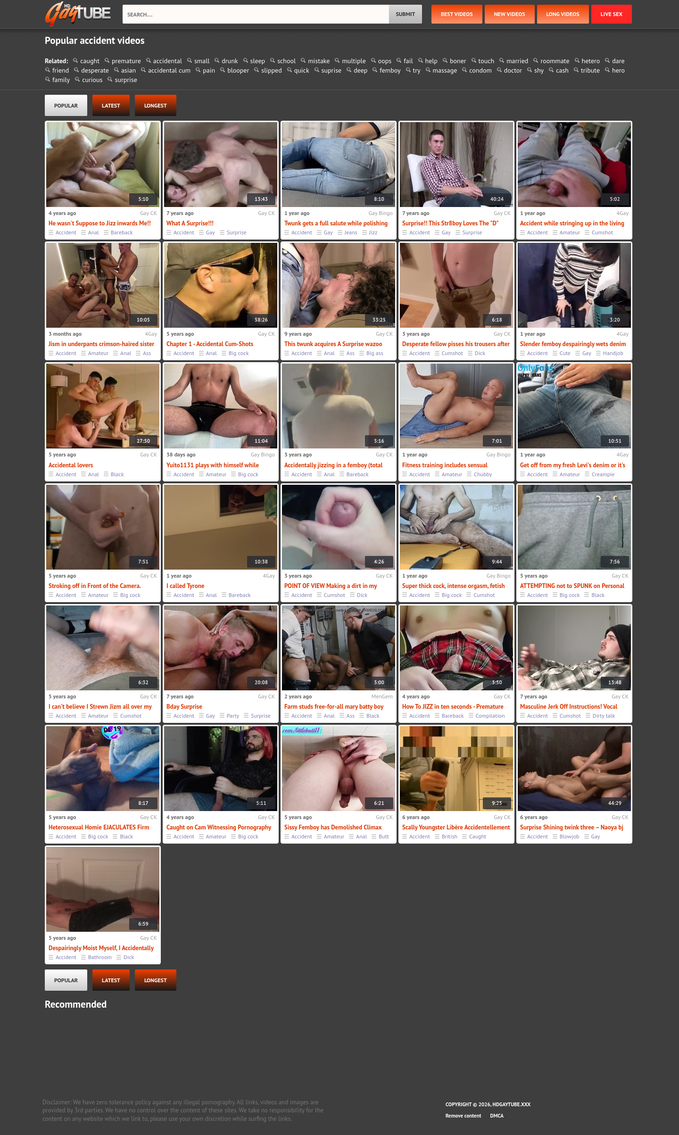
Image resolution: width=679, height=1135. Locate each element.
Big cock (239, 352)
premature (126, 61)
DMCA (497, 1115)
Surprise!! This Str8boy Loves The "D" (450, 223)
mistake (319, 61)
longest (155, 105)
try (417, 70)
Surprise (237, 232)
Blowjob (570, 836)
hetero (591, 61)
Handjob (613, 352)
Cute (565, 352)
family (61, 79)
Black (117, 474)
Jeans (351, 232)
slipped (271, 70)
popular (66, 105)
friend (60, 70)
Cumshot (602, 232)
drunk (230, 61)
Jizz (373, 232)
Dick (480, 352)
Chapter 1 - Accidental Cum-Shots (209, 344)
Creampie (603, 474)
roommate (554, 61)
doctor (513, 70)
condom (480, 70)
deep (360, 70)
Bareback (122, 232)
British (449, 836)
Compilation (490, 715)
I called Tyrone (185, 586)
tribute (590, 70)
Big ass (374, 352)
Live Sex (611, 13)
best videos (457, 13)
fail (408, 61)
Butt (384, 836)
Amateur (570, 232)
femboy (390, 70)
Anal (93, 232)
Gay (210, 232)
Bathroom (100, 957)
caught (89, 61)
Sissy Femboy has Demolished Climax (333, 827)
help (431, 61)
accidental (167, 61)
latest (111, 105)
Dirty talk (604, 715)
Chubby (483, 474)
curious (92, 79)
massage (445, 70)
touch (487, 61)
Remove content (463, 1115)
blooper (238, 70)
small (201, 61)
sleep (257, 61)
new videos (509, 13)
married (517, 61)
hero (618, 70)
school (286, 61)
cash (562, 70)
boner (458, 61)
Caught (477, 836)
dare (618, 61)
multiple (353, 61)
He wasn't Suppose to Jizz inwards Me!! (100, 223)
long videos (563, 13)
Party (233, 715)
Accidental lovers (71, 465)
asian (128, 70)
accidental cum (169, 70)
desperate (95, 70)
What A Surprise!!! (190, 223)
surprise (126, 79)
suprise (332, 70)
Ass (147, 352)
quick (301, 70)
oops (384, 61)
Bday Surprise (184, 707)
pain (209, 70)
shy (539, 70)
